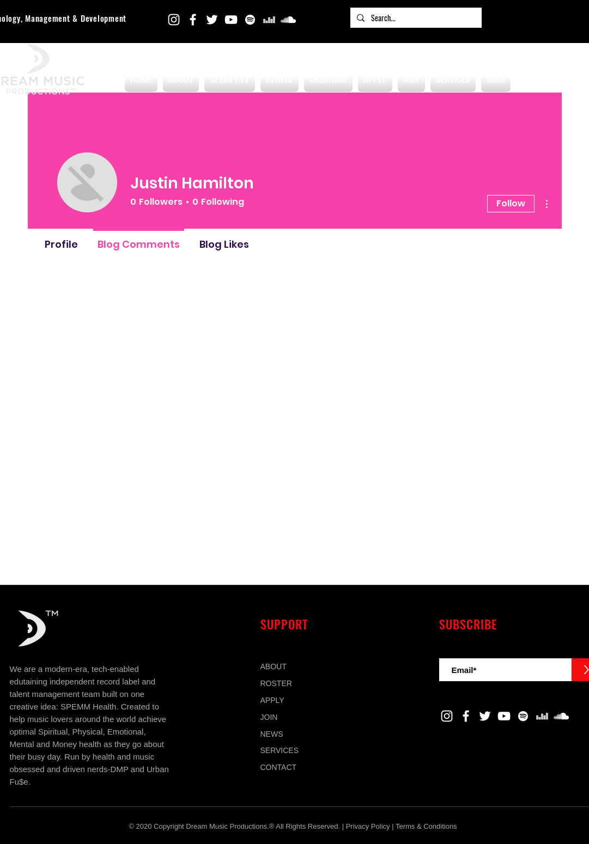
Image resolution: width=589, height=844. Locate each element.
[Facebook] (193, 19)
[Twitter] (212, 19)
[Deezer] (269, 19)
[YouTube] (231, 19)
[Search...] (415, 18)
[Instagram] (173, 19)
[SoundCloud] (288, 19)
